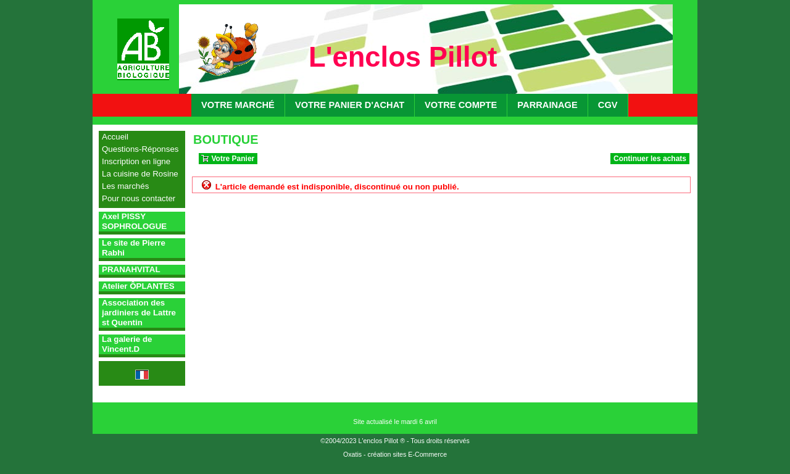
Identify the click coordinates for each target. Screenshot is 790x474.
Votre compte (461, 105)
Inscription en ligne (136, 161)
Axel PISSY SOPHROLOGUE (134, 221)
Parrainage (547, 105)
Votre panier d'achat (349, 105)
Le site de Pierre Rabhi (133, 247)
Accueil (115, 136)
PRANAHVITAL (131, 269)
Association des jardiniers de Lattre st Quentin (139, 312)
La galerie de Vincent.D (127, 344)
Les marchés (125, 186)
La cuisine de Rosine (140, 173)
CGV (608, 105)
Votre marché (238, 105)
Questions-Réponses (140, 149)
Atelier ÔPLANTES (138, 286)
